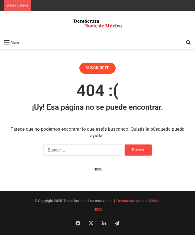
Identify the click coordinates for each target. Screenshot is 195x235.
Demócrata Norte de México (139, 201)
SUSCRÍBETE (97, 68)
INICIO (97, 169)
